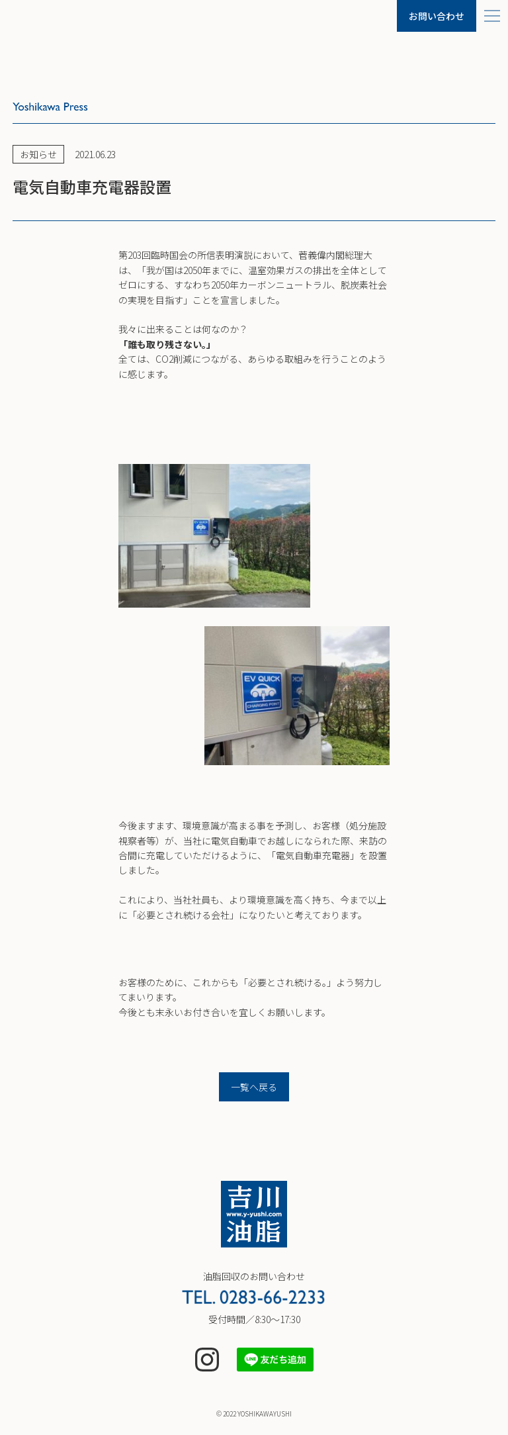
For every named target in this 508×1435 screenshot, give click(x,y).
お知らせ (38, 154)
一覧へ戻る (254, 1086)
